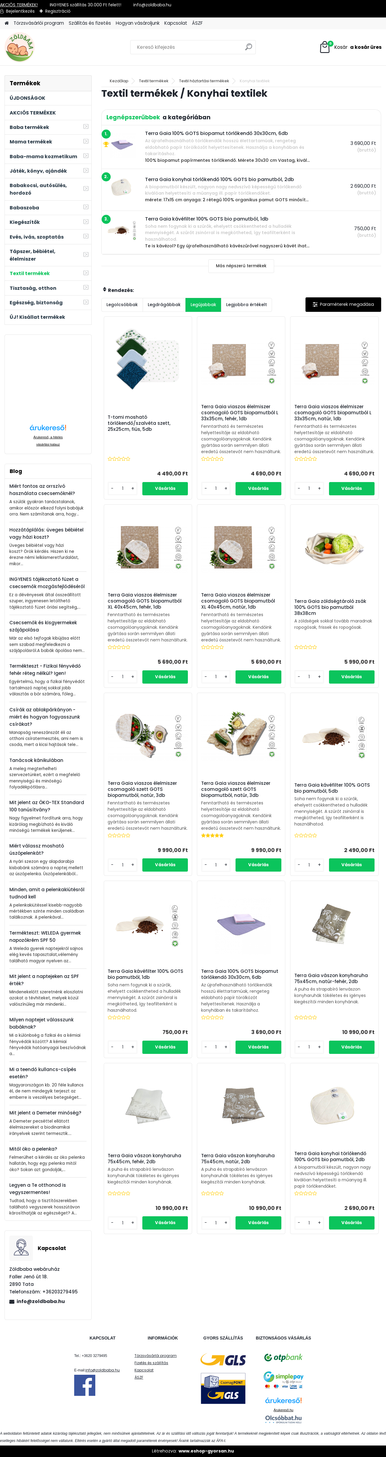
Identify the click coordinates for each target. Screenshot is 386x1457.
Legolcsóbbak (122, 305)
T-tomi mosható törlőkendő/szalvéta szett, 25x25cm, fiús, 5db (139, 423)
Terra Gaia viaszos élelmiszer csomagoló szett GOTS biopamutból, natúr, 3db (142, 789)
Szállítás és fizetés (90, 23)
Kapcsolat (175, 23)
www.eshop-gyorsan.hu (206, 1451)
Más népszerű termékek (241, 266)
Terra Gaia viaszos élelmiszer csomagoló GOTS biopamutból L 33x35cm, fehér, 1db (239, 413)
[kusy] (123, 488)
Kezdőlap (119, 81)
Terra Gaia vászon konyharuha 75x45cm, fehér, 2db (144, 1159)
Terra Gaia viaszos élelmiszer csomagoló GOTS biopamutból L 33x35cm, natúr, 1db (333, 413)
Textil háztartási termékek (204, 81)
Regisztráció (58, 11)
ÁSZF (197, 23)
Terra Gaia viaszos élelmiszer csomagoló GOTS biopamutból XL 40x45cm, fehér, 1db (145, 601)
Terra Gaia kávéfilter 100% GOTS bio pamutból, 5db (332, 788)
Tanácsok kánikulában (36, 760)
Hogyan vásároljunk (138, 23)
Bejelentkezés (20, 11)
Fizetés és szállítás (151, 1362)
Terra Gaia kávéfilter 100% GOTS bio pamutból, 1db (145, 974)
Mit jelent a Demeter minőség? (45, 1113)
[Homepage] (7, 23)
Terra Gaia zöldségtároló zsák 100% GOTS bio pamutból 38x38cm (330, 607)
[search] (248, 49)
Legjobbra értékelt (246, 305)
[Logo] (46, 47)
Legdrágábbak (164, 305)
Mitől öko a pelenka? (33, 1149)
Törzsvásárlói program (39, 23)
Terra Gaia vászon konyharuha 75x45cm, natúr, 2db (238, 1159)
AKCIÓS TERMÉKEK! (19, 5)
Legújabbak (203, 305)
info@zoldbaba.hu (41, 1301)
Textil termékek (154, 81)
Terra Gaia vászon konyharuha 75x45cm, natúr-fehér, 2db (331, 979)
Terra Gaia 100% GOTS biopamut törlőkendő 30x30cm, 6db (239, 974)
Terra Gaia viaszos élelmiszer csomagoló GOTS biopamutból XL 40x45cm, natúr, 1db (238, 601)
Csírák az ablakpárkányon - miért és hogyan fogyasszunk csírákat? (44, 717)
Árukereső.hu (283, 1410)
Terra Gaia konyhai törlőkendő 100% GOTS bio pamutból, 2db (330, 1157)
